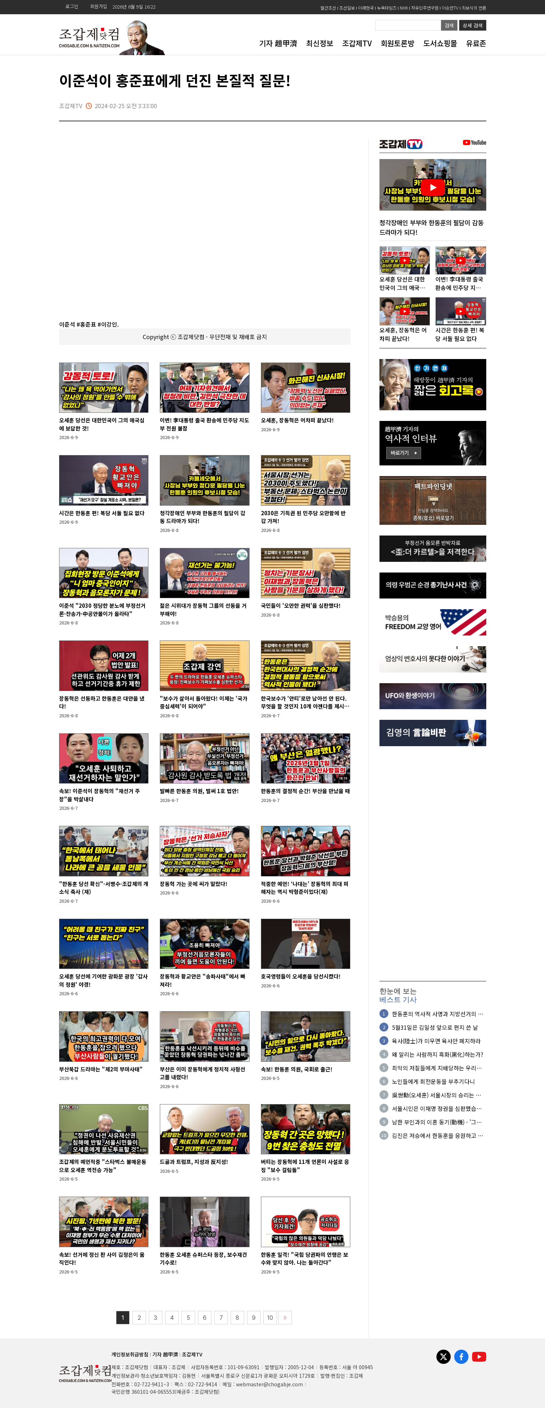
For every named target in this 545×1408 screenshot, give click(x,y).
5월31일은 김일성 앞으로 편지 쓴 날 (435, 1027)
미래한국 (366, 8)
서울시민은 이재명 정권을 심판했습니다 (437, 1108)
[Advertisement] (432, 864)
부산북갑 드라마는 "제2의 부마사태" (101, 1069)
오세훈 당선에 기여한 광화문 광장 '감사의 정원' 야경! (103, 980)
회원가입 (98, 6)
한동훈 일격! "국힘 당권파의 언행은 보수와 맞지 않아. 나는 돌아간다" (304, 1258)
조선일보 (347, 8)
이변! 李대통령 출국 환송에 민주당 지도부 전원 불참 (204, 424)
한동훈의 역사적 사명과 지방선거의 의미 (437, 1013)
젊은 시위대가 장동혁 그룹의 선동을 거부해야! (203, 609)
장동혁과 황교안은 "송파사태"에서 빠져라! (202, 980)
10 (270, 1317)
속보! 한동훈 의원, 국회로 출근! (296, 1069)
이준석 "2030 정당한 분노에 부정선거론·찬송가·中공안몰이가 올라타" (102, 609)
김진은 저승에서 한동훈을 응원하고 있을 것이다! (437, 1135)
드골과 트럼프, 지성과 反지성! (194, 1161)
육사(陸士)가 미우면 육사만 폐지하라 (436, 1041)
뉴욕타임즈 (387, 8)
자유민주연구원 (425, 8)
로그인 (71, 6)
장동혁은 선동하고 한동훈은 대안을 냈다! (102, 702)
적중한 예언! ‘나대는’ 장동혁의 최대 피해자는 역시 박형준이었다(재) (305, 888)
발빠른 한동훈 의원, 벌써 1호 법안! (199, 791)
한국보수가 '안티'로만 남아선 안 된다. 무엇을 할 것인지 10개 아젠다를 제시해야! (305, 703)
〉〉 (285, 1317)
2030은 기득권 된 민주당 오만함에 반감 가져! (303, 517)
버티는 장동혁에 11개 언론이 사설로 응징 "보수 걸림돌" (305, 1166)
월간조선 (328, 8)
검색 (449, 25)
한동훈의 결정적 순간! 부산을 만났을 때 (305, 791)
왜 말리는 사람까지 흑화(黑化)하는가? (437, 1054)
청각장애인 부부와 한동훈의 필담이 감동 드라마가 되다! (202, 517)
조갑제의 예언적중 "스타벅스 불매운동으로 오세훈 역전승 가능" (102, 1166)
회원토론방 (397, 43)
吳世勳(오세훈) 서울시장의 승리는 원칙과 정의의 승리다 (439, 1095)
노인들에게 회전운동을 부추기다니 (433, 1081)
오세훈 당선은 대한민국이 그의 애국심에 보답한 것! (102, 424)
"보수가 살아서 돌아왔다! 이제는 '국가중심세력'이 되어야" (203, 702)
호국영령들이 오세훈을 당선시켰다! (301, 976)
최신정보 (319, 43)
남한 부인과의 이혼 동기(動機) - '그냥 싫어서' (437, 1122)
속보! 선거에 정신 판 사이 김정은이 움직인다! (102, 1258)
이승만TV (450, 8)
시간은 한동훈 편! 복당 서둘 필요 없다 (102, 513)
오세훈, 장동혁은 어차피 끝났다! (297, 420)
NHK (404, 8)
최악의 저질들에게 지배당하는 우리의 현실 (437, 1068)
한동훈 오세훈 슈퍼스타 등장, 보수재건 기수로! (203, 1258)
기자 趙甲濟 (278, 43)
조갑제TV (357, 43)
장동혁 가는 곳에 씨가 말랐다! (193, 883)
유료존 (476, 43)
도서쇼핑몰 (440, 43)
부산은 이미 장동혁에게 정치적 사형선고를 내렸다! (202, 1073)
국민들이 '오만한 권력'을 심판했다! (301, 605)
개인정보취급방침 (129, 1354)
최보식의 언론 (474, 8)
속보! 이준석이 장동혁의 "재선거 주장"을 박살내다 (99, 795)
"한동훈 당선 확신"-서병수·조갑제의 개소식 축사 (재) (103, 888)
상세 (473, 25)
